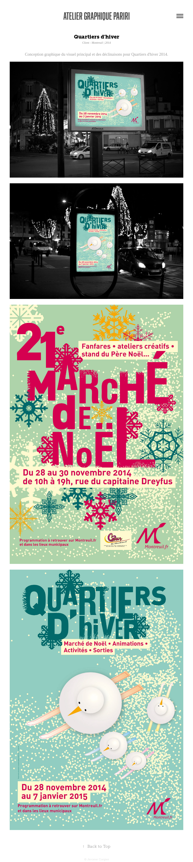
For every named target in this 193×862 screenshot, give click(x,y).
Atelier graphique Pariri (96, 15)
